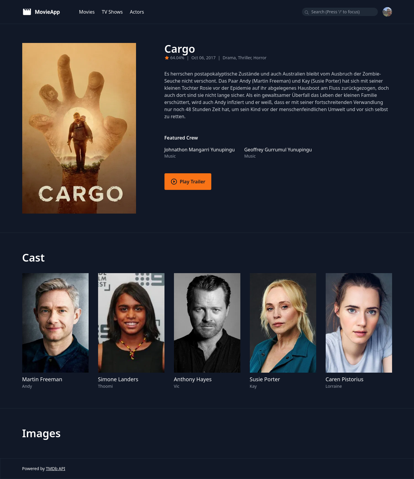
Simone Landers (118, 379)
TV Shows (112, 12)
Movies (87, 12)
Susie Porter (265, 379)
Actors (137, 12)
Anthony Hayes (193, 379)
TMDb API (55, 468)
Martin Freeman (42, 379)
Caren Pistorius (345, 379)
